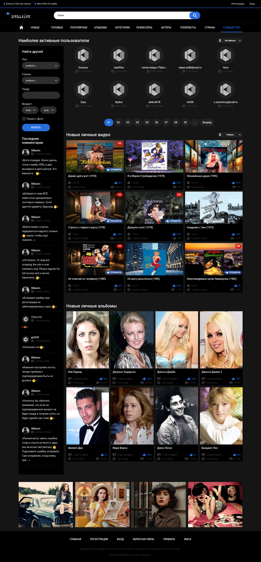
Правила (169, 539)
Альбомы (100, 27)
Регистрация (237, 4)
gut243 (35, 337)
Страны (210, 27)
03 (128, 122)
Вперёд (207, 122)
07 (166, 122)
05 (147, 122)
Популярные (78, 27)
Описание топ (33, 347)
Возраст (27, 103)
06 (156, 122)
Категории (122, 27)
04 (137, 122)
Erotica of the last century (18, 4)
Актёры (166, 27)
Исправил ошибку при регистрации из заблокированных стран (38, 302)
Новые (35, 27)
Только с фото (34, 118)
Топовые (57, 27)
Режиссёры (144, 27)
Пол (24, 59)
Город (25, 89)
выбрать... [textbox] (31, 65)
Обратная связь (143, 539)
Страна (26, 74)
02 (118, 122)
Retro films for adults (47, 4)
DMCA (187, 539)
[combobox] (41, 65)
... (195, 122)
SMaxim (35, 150)
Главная (21, 27)
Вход (252, 4)
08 (175, 122)
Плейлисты (188, 27)
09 (185, 122)
